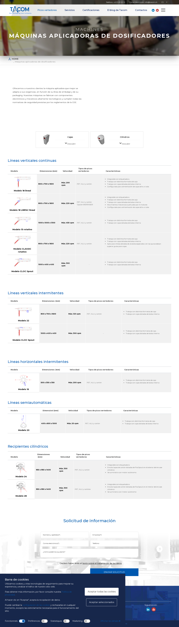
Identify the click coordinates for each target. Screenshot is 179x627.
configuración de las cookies (36, 605)
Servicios (70, 10)
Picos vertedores (47, 10)
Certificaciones (91, 10)
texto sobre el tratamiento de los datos (102, 563)
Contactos (141, 10)
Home (13, 59)
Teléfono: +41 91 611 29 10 (115, 2)
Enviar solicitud (114, 572)
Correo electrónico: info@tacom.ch (143, 2)
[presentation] (67, 572)
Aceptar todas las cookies (102, 591)
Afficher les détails (110, 621)
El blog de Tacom (117, 10)
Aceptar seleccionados (101, 602)
